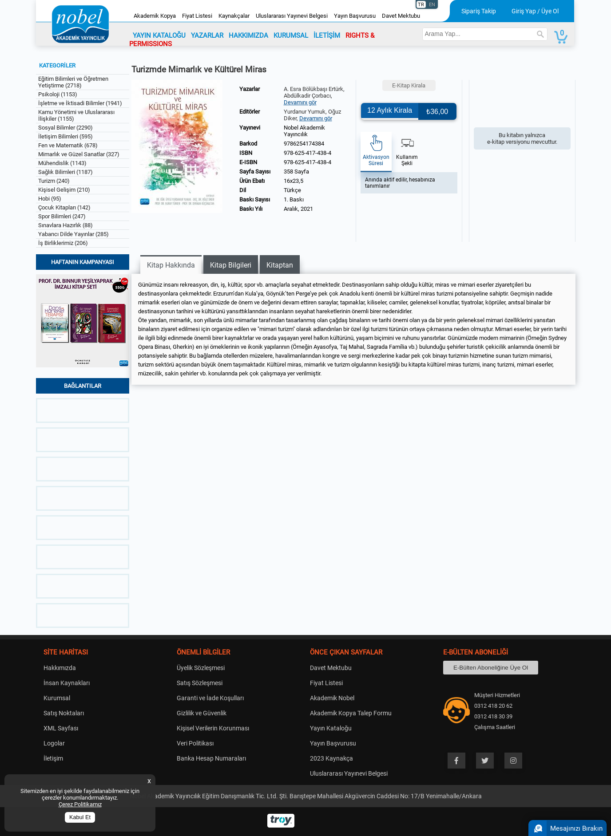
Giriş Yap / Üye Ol (535, 11)
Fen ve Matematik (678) (68, 145)
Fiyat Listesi (197, 15)
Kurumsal (57, 698)
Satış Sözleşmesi (199, 682)
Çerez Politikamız (80, 804)
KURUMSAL (291, 35)
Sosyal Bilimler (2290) (65, 127)
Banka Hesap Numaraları (211, 758)
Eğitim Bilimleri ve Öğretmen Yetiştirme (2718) (73, 82)
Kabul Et (80, 817)
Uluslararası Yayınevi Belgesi (292, 15)
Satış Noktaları (64, 713)
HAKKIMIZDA (248, 35)
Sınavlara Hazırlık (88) (65, 225)
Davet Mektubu (401, 15)
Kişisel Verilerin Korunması (213, 728)
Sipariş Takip (478, 11)
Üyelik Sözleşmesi (201, 667)
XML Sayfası (61, 728)
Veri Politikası (195, 743)
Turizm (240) (54, 180)
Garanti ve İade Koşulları (210, 698)
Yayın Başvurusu (355, 15)
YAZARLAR (207, 35)
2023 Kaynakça (331, 758)
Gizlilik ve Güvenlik (201, 713)
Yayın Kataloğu (331, 728)
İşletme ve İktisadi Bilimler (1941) (80, 103)
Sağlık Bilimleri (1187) (65, 172)
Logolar (54, 743)
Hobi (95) (49, 198)
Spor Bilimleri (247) (62, 216)
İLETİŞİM (326, 35)
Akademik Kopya (155, 15)
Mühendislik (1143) (62, 163)
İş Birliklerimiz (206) (63, 243)
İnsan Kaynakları (67, 682)
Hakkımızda (60, 667)
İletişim (53, 758)
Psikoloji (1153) (57, 94)
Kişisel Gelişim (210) (64, 189)
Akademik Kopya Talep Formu (351, 713)
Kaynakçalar (234, 15)
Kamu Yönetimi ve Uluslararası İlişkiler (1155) (76, 115)
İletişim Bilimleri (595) (65, 136)
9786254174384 (304, 143)
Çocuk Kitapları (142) (64, 207)
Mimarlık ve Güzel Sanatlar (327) (78, 154)
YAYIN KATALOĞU (159, 35)
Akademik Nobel (332, 698)
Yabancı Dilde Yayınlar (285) (73, 234)
